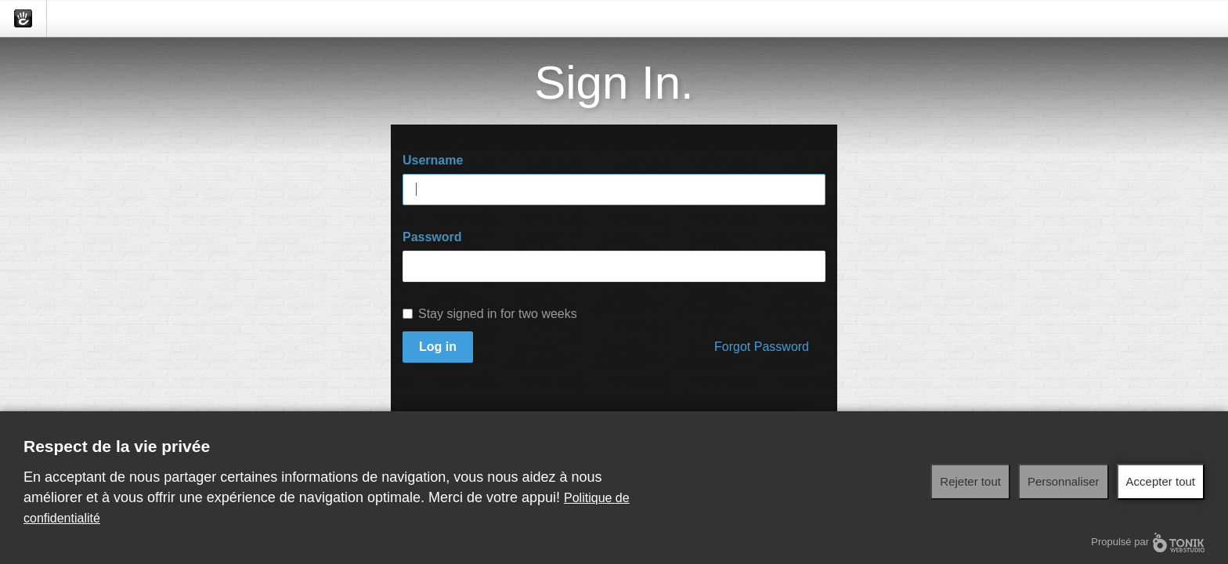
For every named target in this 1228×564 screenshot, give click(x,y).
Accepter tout (1160, 481)
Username (433, 160)
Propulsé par (1148, 542)
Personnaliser (1064, 481)
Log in (438, 346)
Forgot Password (761, 346)
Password (432, 237)
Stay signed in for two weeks (490, 313)
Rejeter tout (970, 481)
